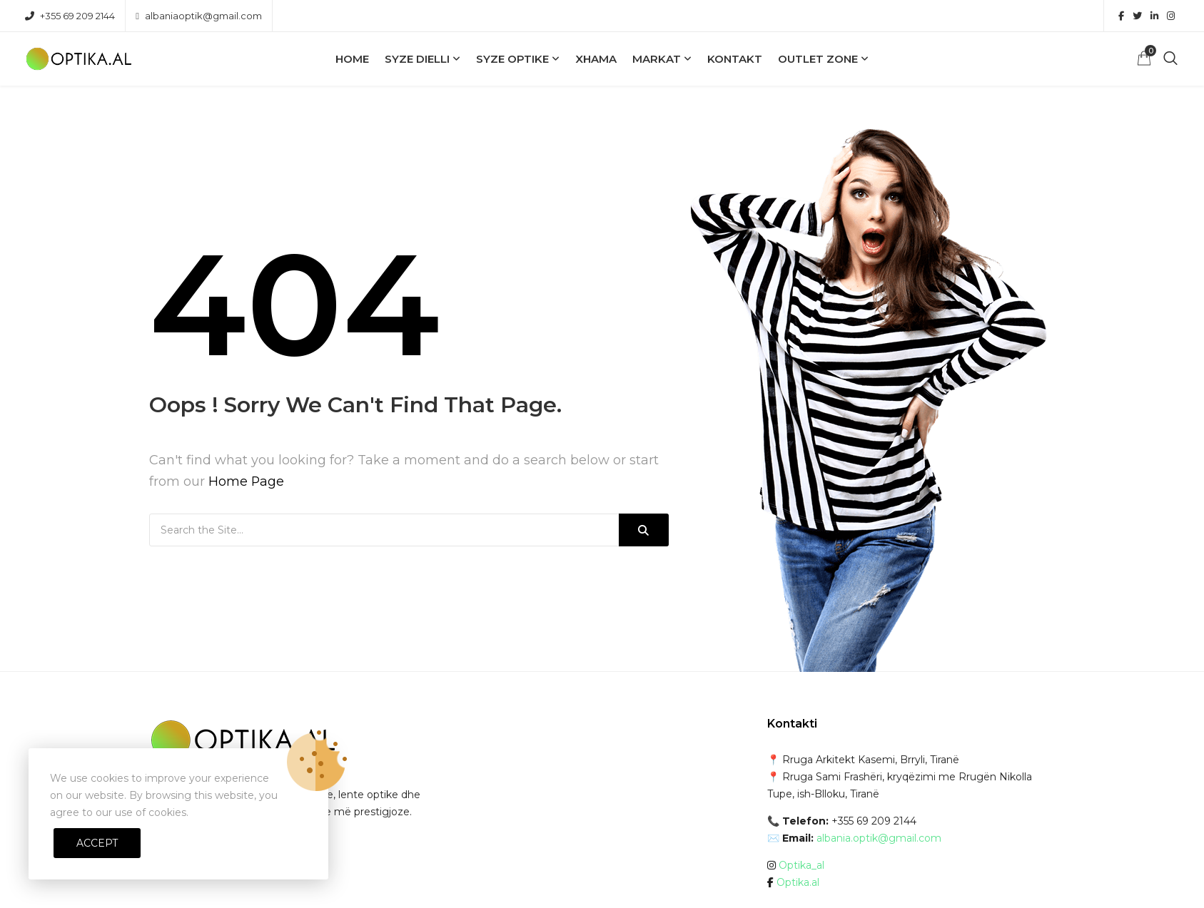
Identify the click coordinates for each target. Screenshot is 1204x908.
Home (352, 59)
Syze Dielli (417, 59)
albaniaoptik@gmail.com (199, 15)
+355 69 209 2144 (70, 15)
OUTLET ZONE (818, 59)
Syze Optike (512, 59)
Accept (97, 843)
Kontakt (734, 59)
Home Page (246, 481)
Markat (656, 59)
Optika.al (797, 882)
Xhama (596, 59)
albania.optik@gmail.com (878, 838)
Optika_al (801, 865)
